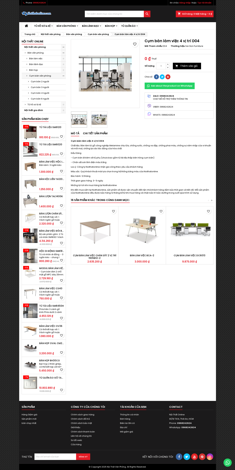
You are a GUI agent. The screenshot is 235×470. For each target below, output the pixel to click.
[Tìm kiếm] (117, 14)
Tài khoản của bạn (133, 407)
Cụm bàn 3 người (40, 87)
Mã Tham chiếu (153, 46)
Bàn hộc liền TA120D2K (51, 179)
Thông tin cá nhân (129, 414)
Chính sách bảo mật (81, 423)
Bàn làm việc (35, 58)
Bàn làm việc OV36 (50, 326)
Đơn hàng (125, 418)
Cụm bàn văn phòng (40, 75)
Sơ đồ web (76, 440)
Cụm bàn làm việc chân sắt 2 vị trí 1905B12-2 (94, 257)
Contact (176, 407)
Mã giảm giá (126, 431)
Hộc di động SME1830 (51, 251)
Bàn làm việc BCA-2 (142, 255)
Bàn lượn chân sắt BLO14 (51, 213)
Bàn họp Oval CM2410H (51, 343)
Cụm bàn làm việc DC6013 (189, 255)
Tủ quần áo (128, 26)
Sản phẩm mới (29, 418)
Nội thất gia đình (33, 110)
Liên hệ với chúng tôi (81, 435)
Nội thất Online (32, 41)
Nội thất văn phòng (35, 47)
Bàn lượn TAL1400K (51, 196)
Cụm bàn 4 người (40, 93)
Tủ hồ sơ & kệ (42, 26)
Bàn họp (110, 26)
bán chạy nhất (29, 423)
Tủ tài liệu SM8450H (51, 306)
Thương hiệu (178, 46)
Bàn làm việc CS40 (50, 288)
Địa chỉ (123, 427)
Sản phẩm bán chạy (35, 119)
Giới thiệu (75, 427)
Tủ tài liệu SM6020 (50, 144)
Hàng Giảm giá (29, 414)
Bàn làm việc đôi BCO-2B (51, 231)
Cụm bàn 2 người (40, 81)
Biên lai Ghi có (127, 423)
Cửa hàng (76, 444)
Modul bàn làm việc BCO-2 (51, 268)
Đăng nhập (185, 2)
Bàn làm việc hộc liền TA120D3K (51, 161)
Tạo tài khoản (204, 2)
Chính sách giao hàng (82, 414)
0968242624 (39, 2)
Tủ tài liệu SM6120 (50, 127)
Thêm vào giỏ (186, 66)
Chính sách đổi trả (80, 418)
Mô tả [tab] (75, 133)
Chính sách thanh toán (83, 431)
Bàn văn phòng (66, 26)
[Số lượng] (161, 66)
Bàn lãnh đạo (90, 26)
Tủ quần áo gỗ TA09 (51, 377)
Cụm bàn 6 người (40, 98)
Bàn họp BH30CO (49, 360)
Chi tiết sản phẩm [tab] (95, 133)
